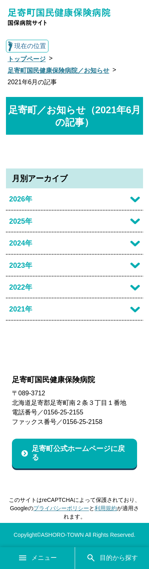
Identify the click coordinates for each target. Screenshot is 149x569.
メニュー (37, 558)
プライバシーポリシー (61, 508)
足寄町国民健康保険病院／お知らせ (58, 70)
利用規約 (106, 508)
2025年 (20, 221)
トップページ (27, 59)
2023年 (20, 265)
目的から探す (112, 558)
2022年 (20, 287)
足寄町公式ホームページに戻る (78, 453)
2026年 (20, 199)
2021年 (20, 309)
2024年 (20, 243)
